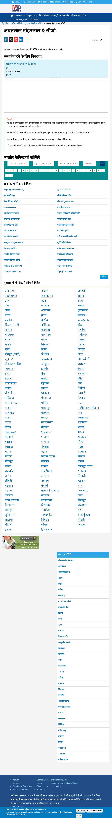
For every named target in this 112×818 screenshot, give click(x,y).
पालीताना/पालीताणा (89, 407)
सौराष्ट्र (44, 524)
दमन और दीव (63, 607)
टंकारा (81, 368)
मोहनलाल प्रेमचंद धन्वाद (12, 272)
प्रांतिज (44, 403)
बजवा (8, 417)
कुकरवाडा (83, 310)
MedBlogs (68, 2)
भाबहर (45, 437)
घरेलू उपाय (30, 15)
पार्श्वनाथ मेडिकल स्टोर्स (65, 225)
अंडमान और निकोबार (66, 560)
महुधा (8, 451)
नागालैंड (61, 695)
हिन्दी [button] (91, 2)
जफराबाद (46, 359)
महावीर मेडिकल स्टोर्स (11, 254)
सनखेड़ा (45, 510)
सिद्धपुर (9, 519)
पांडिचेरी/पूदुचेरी (64, 707)
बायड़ (8, 422)
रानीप (8, 476)
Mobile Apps (30, 2)
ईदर (7, 300)
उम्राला (81, 305)
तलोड (44, 378)
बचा (80, 412)
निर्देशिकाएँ (35, 19)
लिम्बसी (82, 476)
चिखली (45, 344)
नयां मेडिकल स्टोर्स (63, 207)
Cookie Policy (62, 812)
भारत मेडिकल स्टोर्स (11, 236)
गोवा (60, 619)
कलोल (8, 320)
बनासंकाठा (83, 417)
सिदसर (45, 519)
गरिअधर (9, 334)
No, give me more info (94, 810)
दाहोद (8, 388)
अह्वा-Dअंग (47, 295)
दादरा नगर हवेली (64, 601)
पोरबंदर (45, 412)
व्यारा (80, 485)
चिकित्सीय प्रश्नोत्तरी (69, 15)
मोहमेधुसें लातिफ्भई (64, 272)
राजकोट (9, 471)
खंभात (8, 329)
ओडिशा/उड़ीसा (63, 701)
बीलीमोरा (82, 422)
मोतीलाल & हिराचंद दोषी (13, 266)
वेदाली (44, 485)
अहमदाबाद (11, 295)
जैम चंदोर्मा (83, 359)
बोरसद (45, 427)
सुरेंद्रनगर (9, 515)
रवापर (44, 466)
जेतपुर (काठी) (12, 354)
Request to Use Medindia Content (64, 783)
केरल (60, 660)
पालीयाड (9, 412)
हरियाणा (61, 630)
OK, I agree (81, 810)
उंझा (43, 300)
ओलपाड (45, 310)
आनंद (81, 295)
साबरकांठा (46, 515)
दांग (80, 383)
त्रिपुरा (60, 742)
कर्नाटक (61, 654)
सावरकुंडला (84, 515)
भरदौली (9, 437)
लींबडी (8, 481)
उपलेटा (45, 305)
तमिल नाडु (62, 730)
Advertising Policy (21, 789)
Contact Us (80, 2)
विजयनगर (46, 500)
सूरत (80, 510)
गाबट (8, 339)
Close (79, 816)
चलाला (8, 344)
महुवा (44, 451)
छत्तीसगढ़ (61, 595)
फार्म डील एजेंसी (63, 231)
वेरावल (8, 490)
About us (16, 780)
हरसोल (81, 524)
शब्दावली (82, 15)
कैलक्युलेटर (56, 15)
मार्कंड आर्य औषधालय (65, 254)
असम (60, 578)
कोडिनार (45, 325)
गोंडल (44, 339)
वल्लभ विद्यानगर (50, 490)
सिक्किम (61, 724)
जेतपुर (81, 349)
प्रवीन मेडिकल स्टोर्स (11, 225)
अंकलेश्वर (10, 291)
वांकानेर (45, 495)
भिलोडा (9, 446)
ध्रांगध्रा (44, 388)
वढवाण (9, 485)
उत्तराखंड (61, 754)
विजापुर (82, 500)
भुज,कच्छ (46, 432)
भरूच (81, 432)
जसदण (82, 364)
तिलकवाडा (10, 383)
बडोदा (44, 417)
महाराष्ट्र (61, 672)
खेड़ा (80, 325)
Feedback (41, 789)
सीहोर (8, 524)
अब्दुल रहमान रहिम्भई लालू (13, 190)
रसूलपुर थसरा (85, 466)
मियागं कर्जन (48, 456)
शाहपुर (8, 510)
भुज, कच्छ (10, 432)
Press (39, 783)
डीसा (7, 373)
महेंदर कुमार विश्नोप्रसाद (65, 248)
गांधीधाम (46, 334)
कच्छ (7, 315)
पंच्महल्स (46, 398)
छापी (44, 349)
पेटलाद (81, 398)
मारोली (8, 456)
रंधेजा (8, 466)
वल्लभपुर (83, 490)
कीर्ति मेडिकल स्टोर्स (64, 195)
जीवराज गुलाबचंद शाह (65, 201)
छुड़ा (7, 349)
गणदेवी (81, 329)
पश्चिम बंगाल (63, 759)
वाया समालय (12, 500)
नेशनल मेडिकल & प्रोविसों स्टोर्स (68, 213)
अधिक (104, 276)
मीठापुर (9, 461)
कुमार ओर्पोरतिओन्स (64, 190)
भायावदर (82, 437)
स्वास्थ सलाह (19, 15)
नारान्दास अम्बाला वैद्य (11, 219)
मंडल (80, 446)
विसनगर (45, 505)
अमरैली (82, 291)
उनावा (8, 305)
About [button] (16, 2)
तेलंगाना (61, 736)
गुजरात (60, 625)
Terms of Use (20, 814)
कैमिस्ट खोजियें (17, 23)
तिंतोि (80, 378)
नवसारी (82, 393)
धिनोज (81, 388)
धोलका (45, 393)
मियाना (81, 456)
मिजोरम (61, 689)
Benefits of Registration (23, 786)
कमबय (81, 315)
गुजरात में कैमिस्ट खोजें (33, 23)
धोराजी (9, 393)
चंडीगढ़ (60, 589)
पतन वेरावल (11, 403)
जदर (80, 354)
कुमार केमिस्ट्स (9, 195)
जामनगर (9, 368)
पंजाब (60, 713)
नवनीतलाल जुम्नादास (11, 213)
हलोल (8, 529)
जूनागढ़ (9, 359)
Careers (42, 2)
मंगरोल (45, 446)
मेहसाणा (82, 451)
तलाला (8, 378)
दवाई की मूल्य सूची (22, 19)
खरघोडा (45, 329)
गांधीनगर (82, 334)
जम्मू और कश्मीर (64, 642)
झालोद (45, 368)
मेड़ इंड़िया (5, 23)
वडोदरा (81, 481)
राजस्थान (61, 718)
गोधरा (81, 339)
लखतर (45, 476)
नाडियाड (9, 398)
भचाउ (81, 427)
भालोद (8, 442)
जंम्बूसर (45, 364)
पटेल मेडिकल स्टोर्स (64, 219)
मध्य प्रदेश (62, 666)
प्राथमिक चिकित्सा (43, 15)
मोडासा (45, 461)
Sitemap (40, 786)
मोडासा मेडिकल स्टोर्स (65, 260)
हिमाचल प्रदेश (63, 636)
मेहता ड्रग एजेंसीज (10, 248)
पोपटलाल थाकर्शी (10, 231)
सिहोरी (81, 519)
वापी (80, 495)
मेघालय (61, 683)
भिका (80, 442)
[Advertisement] (56, 95)
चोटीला (81, 344)
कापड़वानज (84, 320)
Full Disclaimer (17, 807)
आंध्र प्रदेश (62, 566)
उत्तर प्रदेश (62, 748)
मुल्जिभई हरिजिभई (64, 242)
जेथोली (45, 354)
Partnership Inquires (58, 780)
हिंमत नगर (46, 529)
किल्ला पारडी (12, 325)
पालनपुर (45, 407)
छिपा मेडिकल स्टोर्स (11, 201)
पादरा (8, 407)
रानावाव (82, 471)
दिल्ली (60, 613)
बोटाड (8, 427)
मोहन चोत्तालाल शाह (64, 266)
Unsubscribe (55, 786)
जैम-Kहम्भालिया (13, 364)
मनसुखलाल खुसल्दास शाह (13, 242)
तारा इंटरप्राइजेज (10, 207)
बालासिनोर (47, 422)
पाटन (80, 403)
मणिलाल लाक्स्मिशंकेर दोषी (67, 236)
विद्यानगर (10, 505)
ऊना (7, 310)
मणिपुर (61, 677)
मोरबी (81, 461)
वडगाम (45, 481)
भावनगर (45, 442)
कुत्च (43, 315)
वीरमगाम (82, 505)
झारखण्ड (61, 648)
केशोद (44, 320)
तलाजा (81, 373)
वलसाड (9, 495)
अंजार (44, 291)
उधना (80, 300)
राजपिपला (46, 471)
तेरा (43, 373)
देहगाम (45, 383)
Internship (55, 2)
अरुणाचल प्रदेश (64, 572)
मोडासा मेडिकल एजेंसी (12, 260)
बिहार (60, 584)
